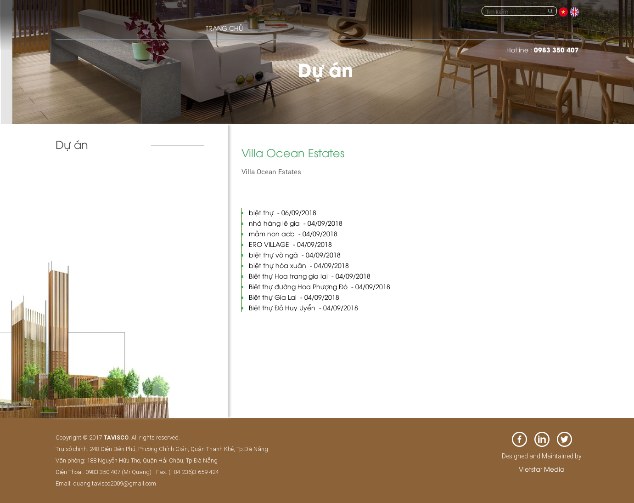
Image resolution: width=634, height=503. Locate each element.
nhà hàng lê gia (295, 222)
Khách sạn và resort (92, 174)
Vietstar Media (542, 468)
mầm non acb (293, 233)
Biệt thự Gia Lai (294, 296)
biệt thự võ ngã (295, 254)
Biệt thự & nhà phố (91, 194)
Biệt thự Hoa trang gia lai (309, 275)
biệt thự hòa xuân (299, 265)
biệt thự (282, 212)
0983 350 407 (556, 49)
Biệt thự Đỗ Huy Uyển (303, 307)
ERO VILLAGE (290, 244)
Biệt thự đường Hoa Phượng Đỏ (319, 286)
